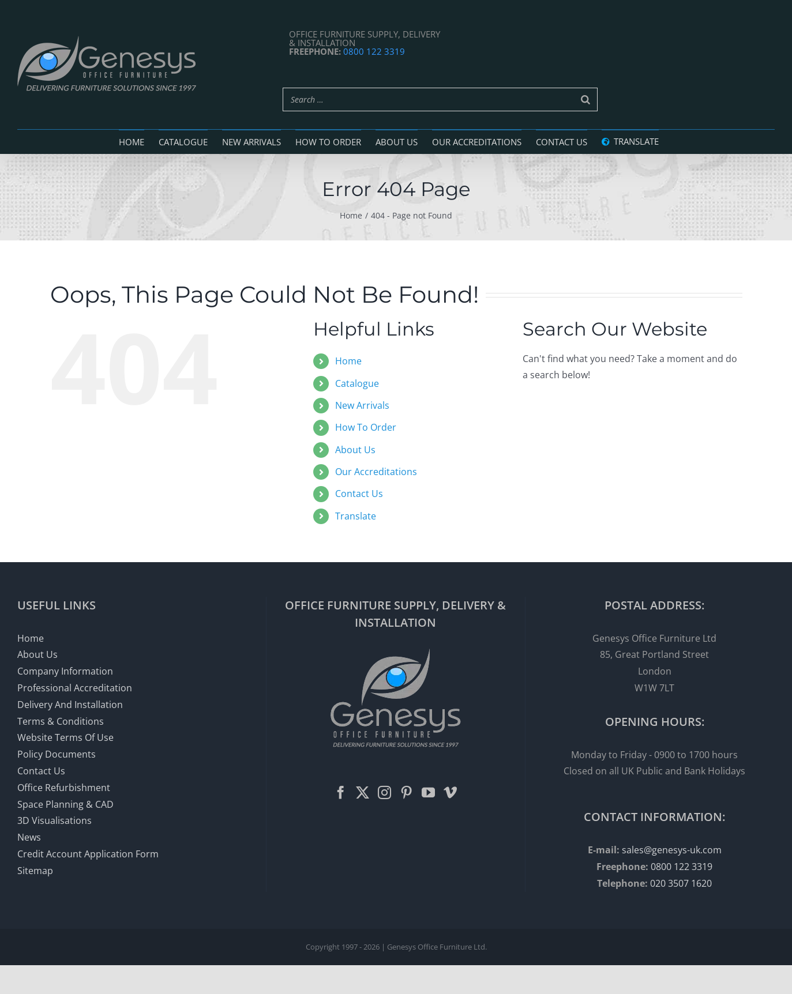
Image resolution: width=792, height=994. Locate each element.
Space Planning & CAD (65, 804)
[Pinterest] (406, 792)
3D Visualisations (54, 820)
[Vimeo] (450, 792)
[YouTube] (428, 792)
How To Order (365, 427)
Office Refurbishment (63, 787)
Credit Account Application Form (88, 854)
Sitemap (35, 870)
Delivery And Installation (70, 704)
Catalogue (357, 383)
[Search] (585, 99)
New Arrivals (362, 405)
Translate (355, 516)
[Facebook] (340, 792)
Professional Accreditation (74, 688)
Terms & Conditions (60, 721)
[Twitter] (362, 792)
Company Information (65, 671)
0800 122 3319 (374, 51)
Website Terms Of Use (65, 737)
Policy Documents (56, 754)
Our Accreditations (376, 471)
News (29, 837)
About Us (355, 449)
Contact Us (359, 493)
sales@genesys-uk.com (672, 850)
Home (348, 361)
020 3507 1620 (681, 883)
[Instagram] (384, 792)
